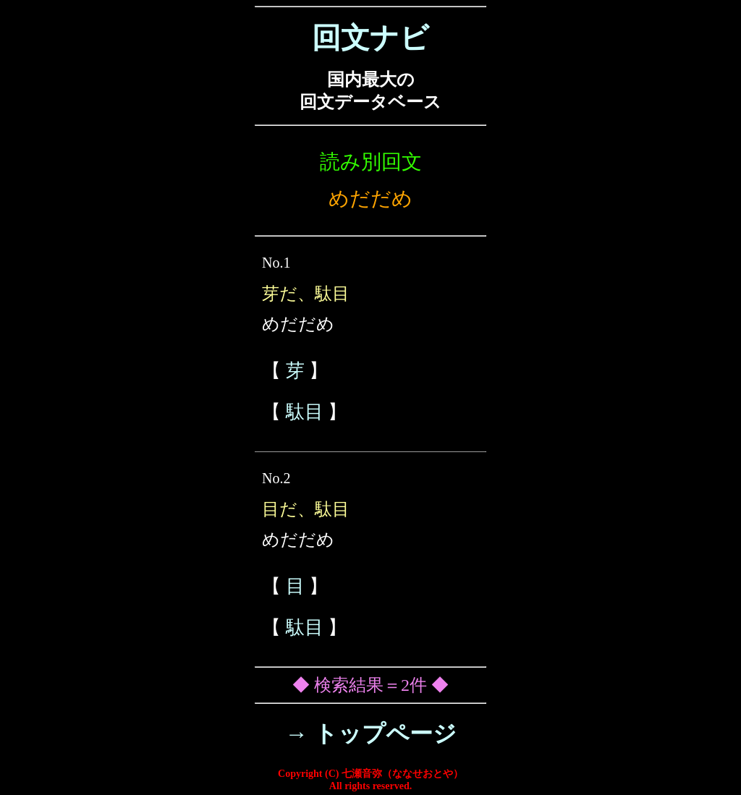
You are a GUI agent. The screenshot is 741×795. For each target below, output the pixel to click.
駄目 (304, 411)
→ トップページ (371, 733)
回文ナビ (370, 38)
